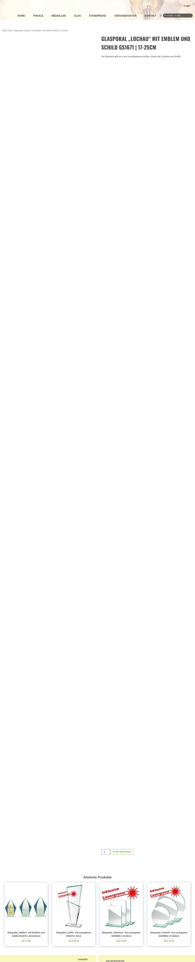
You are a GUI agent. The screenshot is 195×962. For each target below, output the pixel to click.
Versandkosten (125, 15)
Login (187, 5)
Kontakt (150, 15)
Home (21, 15)
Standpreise (97, 15)
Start (4, 30)
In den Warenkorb (122, 854)
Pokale (38, 15)
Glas (77, 15)
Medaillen (59, 15)
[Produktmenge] (105, 854)
